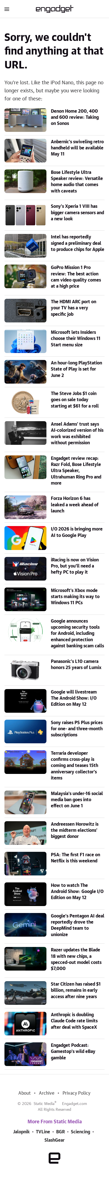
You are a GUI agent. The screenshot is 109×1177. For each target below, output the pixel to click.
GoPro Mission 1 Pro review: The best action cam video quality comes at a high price (76, 276)
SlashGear (54, 1140)
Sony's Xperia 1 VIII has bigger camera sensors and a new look (77, 212)
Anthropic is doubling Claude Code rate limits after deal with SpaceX (74, 1021)
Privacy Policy (77, 1093)
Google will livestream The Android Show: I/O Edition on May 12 (74, 698)
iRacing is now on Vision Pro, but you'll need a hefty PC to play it (75, 566)
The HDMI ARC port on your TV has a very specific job (73, 308)
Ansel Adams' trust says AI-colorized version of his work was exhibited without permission (77, 433)
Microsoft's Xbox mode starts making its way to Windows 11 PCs (75, 596)
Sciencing (80, 1132)
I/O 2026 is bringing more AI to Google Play (77, 532)
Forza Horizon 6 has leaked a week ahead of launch (74, 504)
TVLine (43, 1132)
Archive (46, 1093)
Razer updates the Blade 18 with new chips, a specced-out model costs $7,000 (76, 959)
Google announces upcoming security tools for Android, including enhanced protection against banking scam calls (77, 633)
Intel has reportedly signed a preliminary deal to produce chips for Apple (77, 243)
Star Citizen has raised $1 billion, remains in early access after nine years (76, 990)
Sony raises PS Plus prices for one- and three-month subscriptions (77, 728)
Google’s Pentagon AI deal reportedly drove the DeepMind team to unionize (77, 925)
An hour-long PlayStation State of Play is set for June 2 (76, 369)
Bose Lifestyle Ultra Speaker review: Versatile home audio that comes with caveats (77, 181)
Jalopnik (21, 1132)
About (24, 1093)
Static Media (44, 1104)
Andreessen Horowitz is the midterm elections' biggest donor (74, 830)
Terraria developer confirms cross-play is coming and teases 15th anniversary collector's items (74, 766)
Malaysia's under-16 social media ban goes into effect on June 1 (77, 799)
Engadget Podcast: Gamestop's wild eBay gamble (73, 1051)
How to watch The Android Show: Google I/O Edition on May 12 (77, 891)
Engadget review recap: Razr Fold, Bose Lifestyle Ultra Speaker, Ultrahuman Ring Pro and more (76, 471)
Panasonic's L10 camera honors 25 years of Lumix (76, 664)
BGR (60, 1132)
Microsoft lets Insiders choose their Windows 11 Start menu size (75, 338)
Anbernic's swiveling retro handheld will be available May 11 (77, 148)
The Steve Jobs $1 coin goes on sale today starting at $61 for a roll (75, 399)
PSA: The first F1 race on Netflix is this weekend (75, 858)
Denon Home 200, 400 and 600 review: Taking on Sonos (75, 117)
